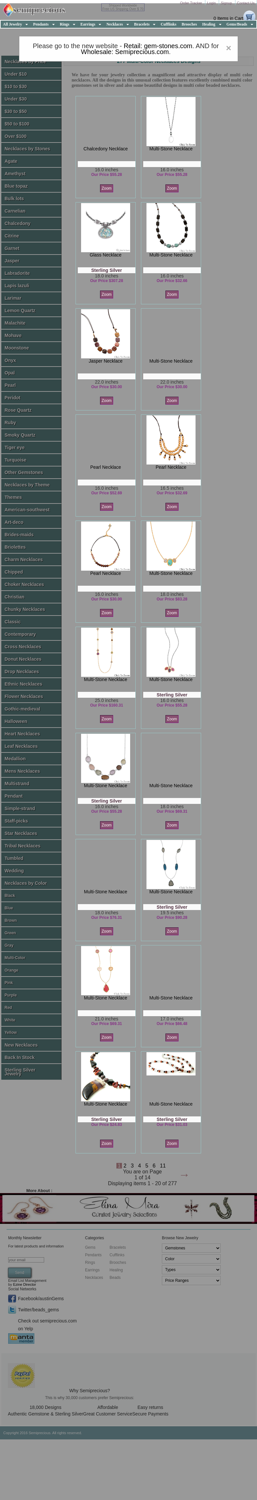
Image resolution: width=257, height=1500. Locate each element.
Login (212, 3)
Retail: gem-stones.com (158, 45)
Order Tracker (191, 3)
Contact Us (246, 3)
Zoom (107, 188)
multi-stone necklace (171, 148)
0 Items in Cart (228, 18)
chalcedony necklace (105, 148)
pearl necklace (105, 467)
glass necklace (105, 254)
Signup (227, 3)
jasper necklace (106, 361)
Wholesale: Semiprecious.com (125, 51)
